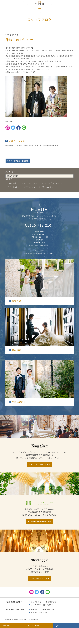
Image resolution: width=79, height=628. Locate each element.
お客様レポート (13, 183)
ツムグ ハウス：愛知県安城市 (42, 605)
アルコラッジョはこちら (40, 578)
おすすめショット (30, 187)
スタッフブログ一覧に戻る (18, 161)
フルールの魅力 (47, 187)
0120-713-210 (39, 225)
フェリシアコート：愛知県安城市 (43, 602)
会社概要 (34, 609)
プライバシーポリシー (50, 609)
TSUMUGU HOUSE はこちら (40, 521)
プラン (43, 183)
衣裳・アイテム (56, 183)
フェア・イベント (30, 183)
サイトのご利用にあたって (41, 612)
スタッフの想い (13, 187)
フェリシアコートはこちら (40, 464)
